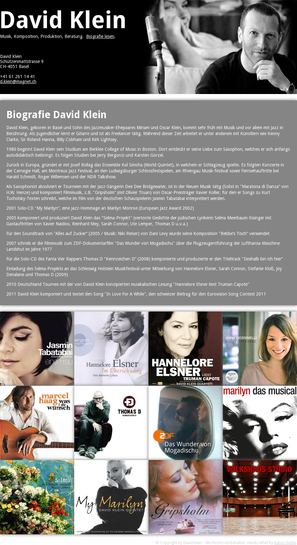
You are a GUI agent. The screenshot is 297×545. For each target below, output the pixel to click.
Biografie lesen (100, 36)
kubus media (285, 543)
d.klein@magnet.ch (18, 81)
